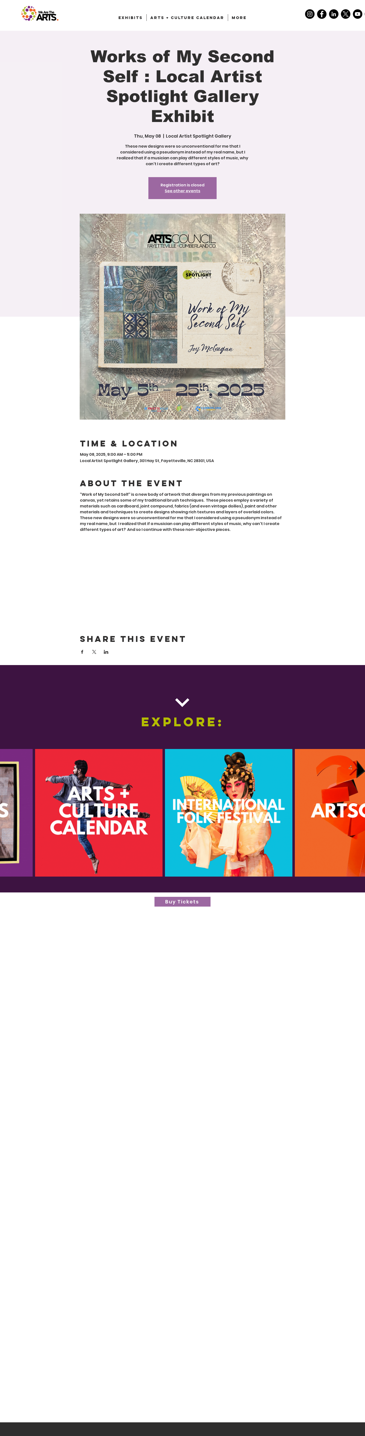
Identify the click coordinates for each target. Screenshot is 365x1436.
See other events (182, 191)
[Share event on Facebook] (82, 652)
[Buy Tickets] (182, 902)
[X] (345, 14)
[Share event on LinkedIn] (106, 652)
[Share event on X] (94, 652)
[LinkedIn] (333, 14)
